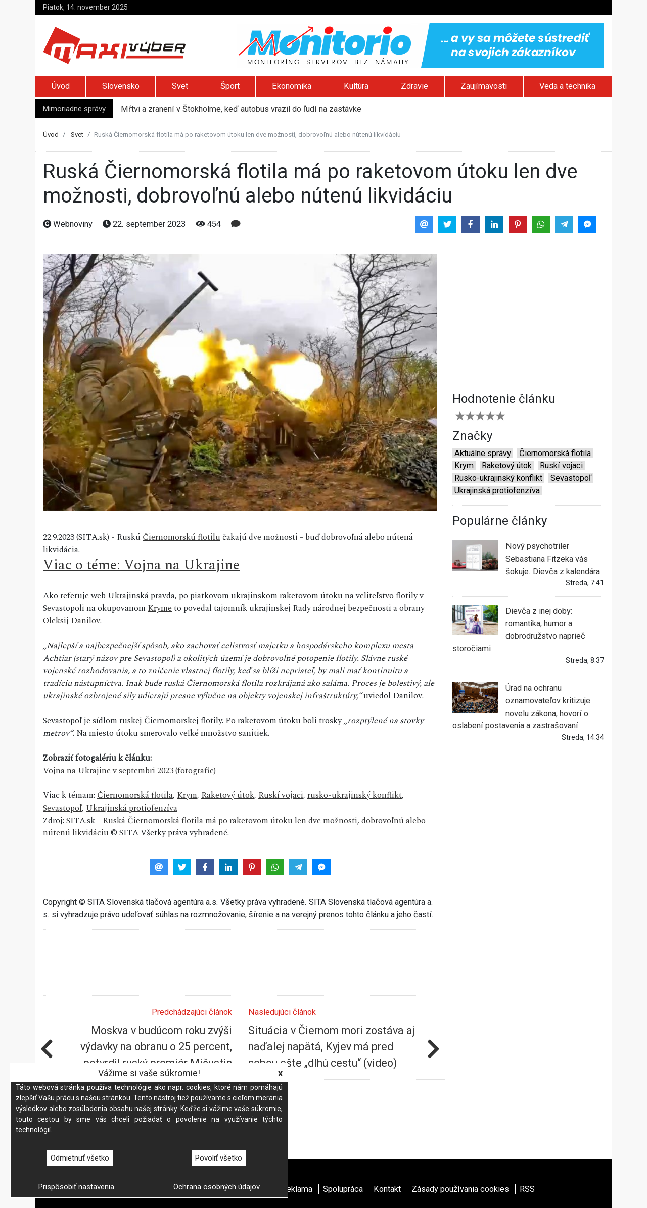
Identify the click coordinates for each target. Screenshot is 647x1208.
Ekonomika (291, 86)
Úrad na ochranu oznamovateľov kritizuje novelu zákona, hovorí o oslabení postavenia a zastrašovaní (521, 706)
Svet (180, 86)
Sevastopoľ (62, 808)
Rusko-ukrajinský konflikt (498, 478)
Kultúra (356, 86)
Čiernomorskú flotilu (181, 537)
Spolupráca (343, 1189)
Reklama (297, 1189)
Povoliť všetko (218, 1158)
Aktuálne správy (482, 453)
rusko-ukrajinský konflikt (354, 795)
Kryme (160, 608)
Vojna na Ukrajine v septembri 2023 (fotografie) (129, 771)
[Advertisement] (528, 317)
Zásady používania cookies (460, 1189)
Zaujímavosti (483, 86)
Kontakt (387, 1189)
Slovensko (121, 86)
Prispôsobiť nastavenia (76, 1186)
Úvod (61, 86)
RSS (527, 1189)
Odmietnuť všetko (80, 1158)
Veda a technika (567, 86)
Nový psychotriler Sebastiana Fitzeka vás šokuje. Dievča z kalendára (526, 558)
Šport (230, 86)
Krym (187, 795)
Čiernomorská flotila (135, 795)
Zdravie (414, 86)
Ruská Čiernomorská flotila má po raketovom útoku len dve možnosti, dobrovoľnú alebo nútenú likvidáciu (234, 827)
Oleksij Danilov (71, 621)
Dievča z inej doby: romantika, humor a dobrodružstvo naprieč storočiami (518, 629)
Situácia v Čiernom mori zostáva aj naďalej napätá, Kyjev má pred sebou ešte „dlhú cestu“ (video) (331, 1046)
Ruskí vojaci (280, 795)
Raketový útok (227, 795)
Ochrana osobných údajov (216, 1186)
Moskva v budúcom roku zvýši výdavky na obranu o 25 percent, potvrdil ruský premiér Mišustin (156, 1046)
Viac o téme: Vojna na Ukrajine (141, 565)
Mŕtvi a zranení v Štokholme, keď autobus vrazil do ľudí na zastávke (241, 109)
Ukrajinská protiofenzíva (131, 808)
